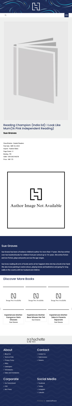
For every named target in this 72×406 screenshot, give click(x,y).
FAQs (6, 363)
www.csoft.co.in (51, 401)
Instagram (41, 389)
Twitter (40, 386)
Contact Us (42, 354)
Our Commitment (10, 383)
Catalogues (8, 366)
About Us (8, 354)
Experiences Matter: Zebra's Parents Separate (59, 317)
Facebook (41, 383)
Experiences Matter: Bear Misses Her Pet (36, 316)
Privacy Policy (9, 360)
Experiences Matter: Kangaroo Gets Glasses (13, 317)
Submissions (42, 357)
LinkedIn (41, 392)
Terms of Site (9, 357)
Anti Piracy (8, 389)
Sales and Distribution (12, 373)
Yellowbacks (9, 370)
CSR (6, 386)
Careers (41, 360)
